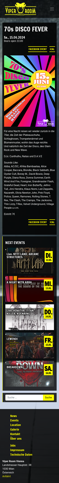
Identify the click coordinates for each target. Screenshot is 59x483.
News (13, 416)
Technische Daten (21, 454)
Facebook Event (38, 49)
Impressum (17, 450)
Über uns (16, 438)
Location (15, 425)
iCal (52, 49)
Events (14, 420)
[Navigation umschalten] (52, 9)
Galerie (14, 429)
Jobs (13, 445)
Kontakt (15, 434)
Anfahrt (6, 476)
